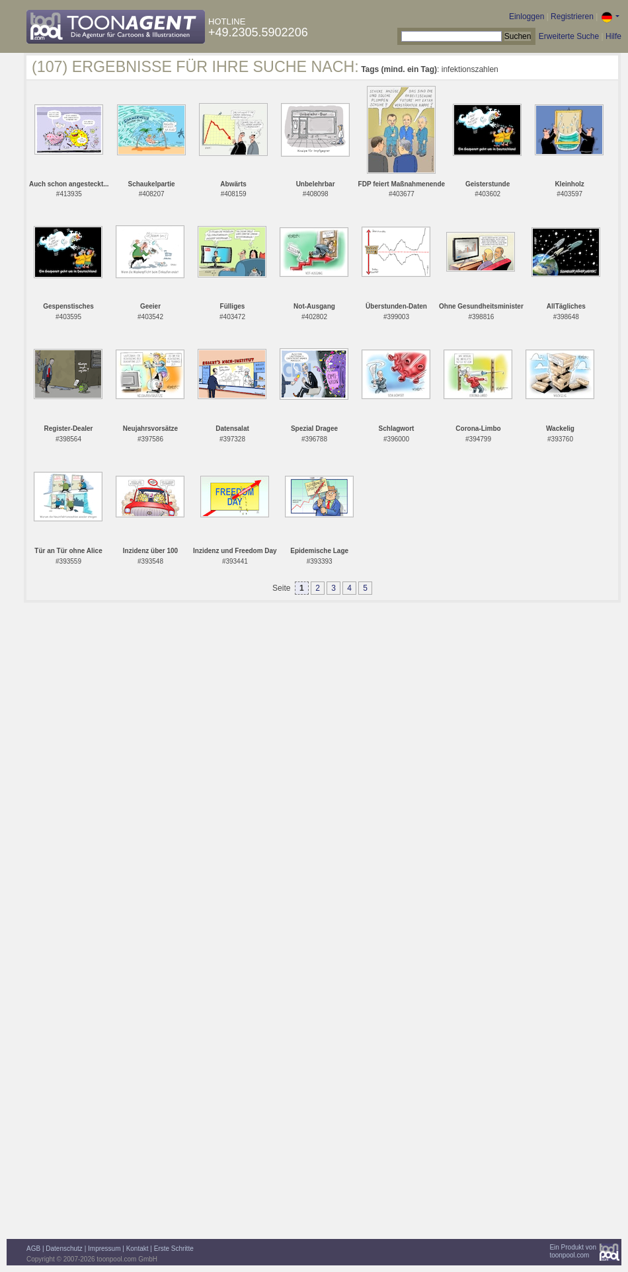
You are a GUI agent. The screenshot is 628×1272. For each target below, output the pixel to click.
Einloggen (526, 16)
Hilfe (613, 36)
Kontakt (137, 1248)
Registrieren (572, 16)
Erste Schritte (174, 1248)
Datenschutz (64, 1248)
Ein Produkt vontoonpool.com (572, 1251)
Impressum (104, 1248)
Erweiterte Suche (569, 36)
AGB (33, 1248)
